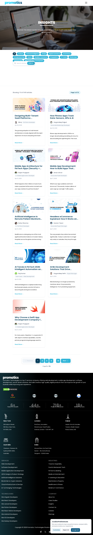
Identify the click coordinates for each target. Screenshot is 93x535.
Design (44, 53)
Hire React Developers (8, 500)
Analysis (20, 53)
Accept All (75, 530)
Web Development (7, 464)
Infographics (54, 57)
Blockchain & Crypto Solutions (11, 481)
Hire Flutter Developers (9, 507)
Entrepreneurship (19, 57)
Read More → (19, 143)
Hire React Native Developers (11, 511)
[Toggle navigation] (86, 3)
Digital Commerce (54, 53)
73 (58, 361)
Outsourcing (18, 60)
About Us (52, 497)
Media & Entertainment (56, 474)
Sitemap (51, 514)
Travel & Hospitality (55, 464)
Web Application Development (34, 60)
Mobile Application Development (12, 471)
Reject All (66, 530)
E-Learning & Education (56, 478)
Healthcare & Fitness (56, 484)
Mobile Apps (73, 57)
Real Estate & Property (56, 481)
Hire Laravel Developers (9, 504)
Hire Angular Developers (9, 497)
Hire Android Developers (9, 514)
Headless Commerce (41, 57)
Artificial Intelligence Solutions (11, 478)
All (14, 53)
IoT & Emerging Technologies (11, 488)
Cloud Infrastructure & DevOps (12, 484)
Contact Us (52, 507)
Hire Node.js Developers (9, 521)
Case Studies (53, 500)
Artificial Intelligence (32, 53)
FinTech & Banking (55, 471)
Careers (51, 511)
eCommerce (66, 53)
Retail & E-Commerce (56, 488)
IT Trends (64, 57)
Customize (56, 530)
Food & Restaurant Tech (57, 467)
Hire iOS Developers (8, 518)
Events (30, 57)
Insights (51, 504)
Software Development (9, 467)
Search (31, 63)
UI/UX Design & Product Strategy (12, 474)
